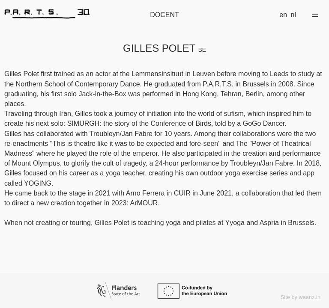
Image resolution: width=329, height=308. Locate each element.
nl (293, 14)
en (283, 14)
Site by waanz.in (300, 297)
